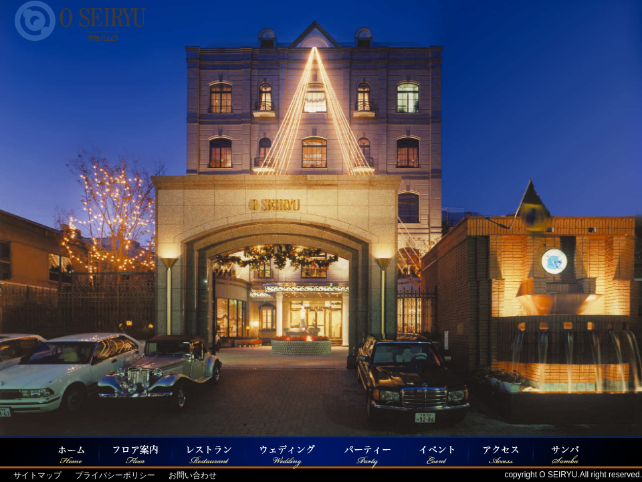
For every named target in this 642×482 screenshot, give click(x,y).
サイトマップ (37, 475)
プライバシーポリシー (115, 475)
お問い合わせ (193, 475)
